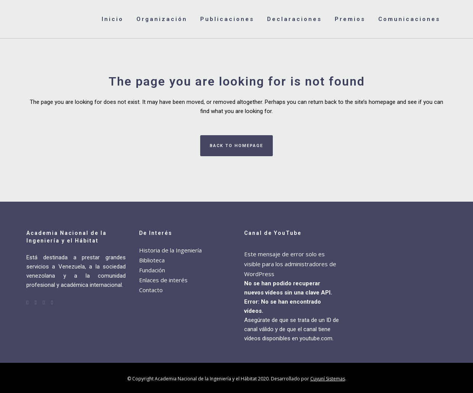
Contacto (151, 290)
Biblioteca (152, 260)
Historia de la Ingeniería (170, 250)
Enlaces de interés (163, 280)
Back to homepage (236, 145)
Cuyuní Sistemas (327, 378)
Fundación (152, 270)
